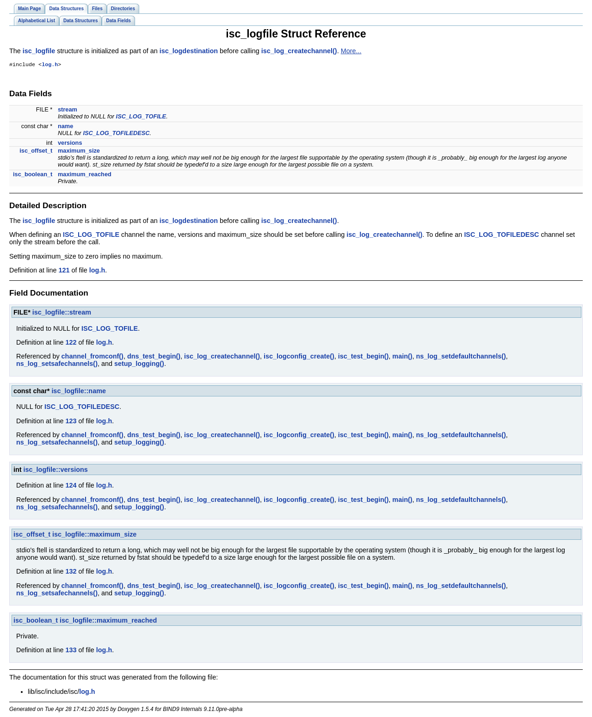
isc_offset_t (35, 151)
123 (70, 422)
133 (70, 651)
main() (402, 357)
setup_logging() (139, 364)
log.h (50, 65)
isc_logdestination (189, 51)
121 (63, 271)
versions (70, 143)
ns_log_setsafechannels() (57, 364)
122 (70, 343)
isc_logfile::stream (61, 313)
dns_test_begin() (153, 357)
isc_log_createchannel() (299, 51)
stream (67, 110)
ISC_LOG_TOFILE (141, 117)
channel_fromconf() (92, 357)
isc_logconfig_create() (299, 357)
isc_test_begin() (363, 357)
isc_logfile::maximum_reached (108, 621)
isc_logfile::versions (56, 470)
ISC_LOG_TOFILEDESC (116, 133)
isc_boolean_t (32, 175)
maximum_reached (84, 175)
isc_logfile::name (78, 392)
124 (70, 486)
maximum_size (79, 151)
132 (70, 572)
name (65, 127)
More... (351, 51)
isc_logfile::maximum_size (94, 535)
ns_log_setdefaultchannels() (461, 357)
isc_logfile (39, 51)
